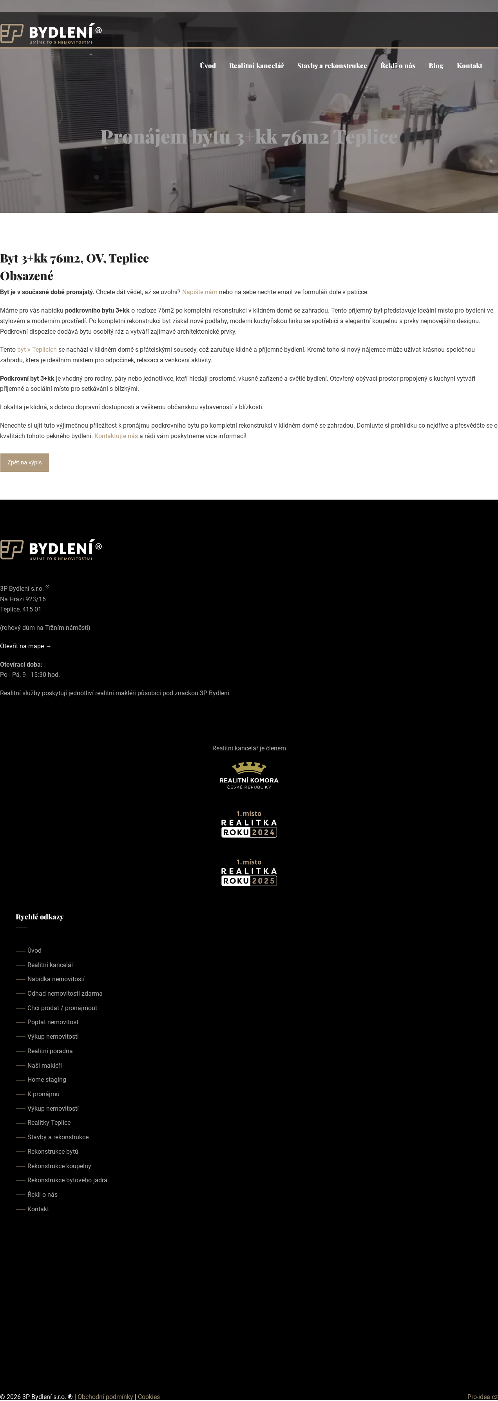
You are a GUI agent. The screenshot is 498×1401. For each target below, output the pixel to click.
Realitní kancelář (256, 65)
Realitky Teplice (49, 1122)
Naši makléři (44, 1065)
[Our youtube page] (26, 712)
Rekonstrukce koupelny (59, 1166)
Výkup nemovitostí (53, 1108)
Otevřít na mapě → (26, 646)
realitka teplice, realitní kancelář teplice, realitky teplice (249, 1298)
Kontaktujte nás (116, 436)
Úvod (208, 65)
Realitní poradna (50, 1051)
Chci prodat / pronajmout (62, 1008)
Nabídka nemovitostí (56, 979)
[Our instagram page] (15, 712)
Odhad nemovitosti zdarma (65, 993)
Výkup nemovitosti (53, 1036)
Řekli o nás (397, 65)
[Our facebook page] (4, 712)
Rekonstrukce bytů (52, 1151)
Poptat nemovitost (52, 1022)
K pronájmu (43, 1094)
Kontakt (469, 65)
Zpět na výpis (24, 462)
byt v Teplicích (37, 349)
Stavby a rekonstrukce (332, 65)
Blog (436, 65)
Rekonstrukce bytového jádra (67, 1180)
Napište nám (199, 292)
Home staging (46, 1079)
